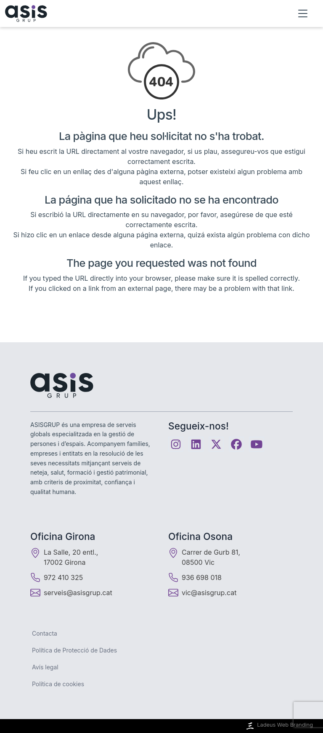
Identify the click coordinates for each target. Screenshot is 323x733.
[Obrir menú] (303, 13)
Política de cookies (58, 683)
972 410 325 (56, 577)
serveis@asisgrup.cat (78, 592)
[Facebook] (236, 444)
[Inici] (26, 13)
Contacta (44, 633)
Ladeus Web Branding (279, 726)
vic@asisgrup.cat (209, 592)
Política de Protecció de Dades (74, 650)
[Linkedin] (196, 444)
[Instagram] (175, 444)
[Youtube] (256, 444)
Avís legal (45, 667)
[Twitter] (216, 444)
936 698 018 (195, 577)
